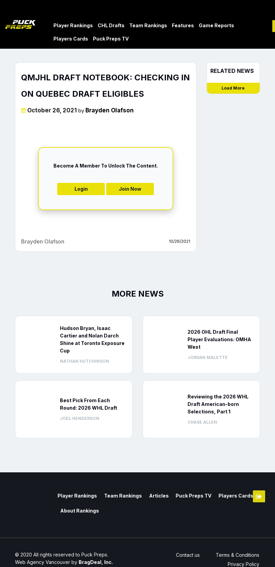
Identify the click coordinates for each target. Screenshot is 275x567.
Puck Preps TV (111, 38)
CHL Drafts (111, 25)
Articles (155, 495)
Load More (233, 87)
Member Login (259, 496)
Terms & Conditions (238, 554)
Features (183, 25)
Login (81, 188)
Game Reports (216, 25)
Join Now (130, 188)
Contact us (186, 554)
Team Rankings (148, 25)
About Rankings (78, 510)
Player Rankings (73, 25)
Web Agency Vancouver (42, 562)
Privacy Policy (244, 564)
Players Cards (70, 38)
